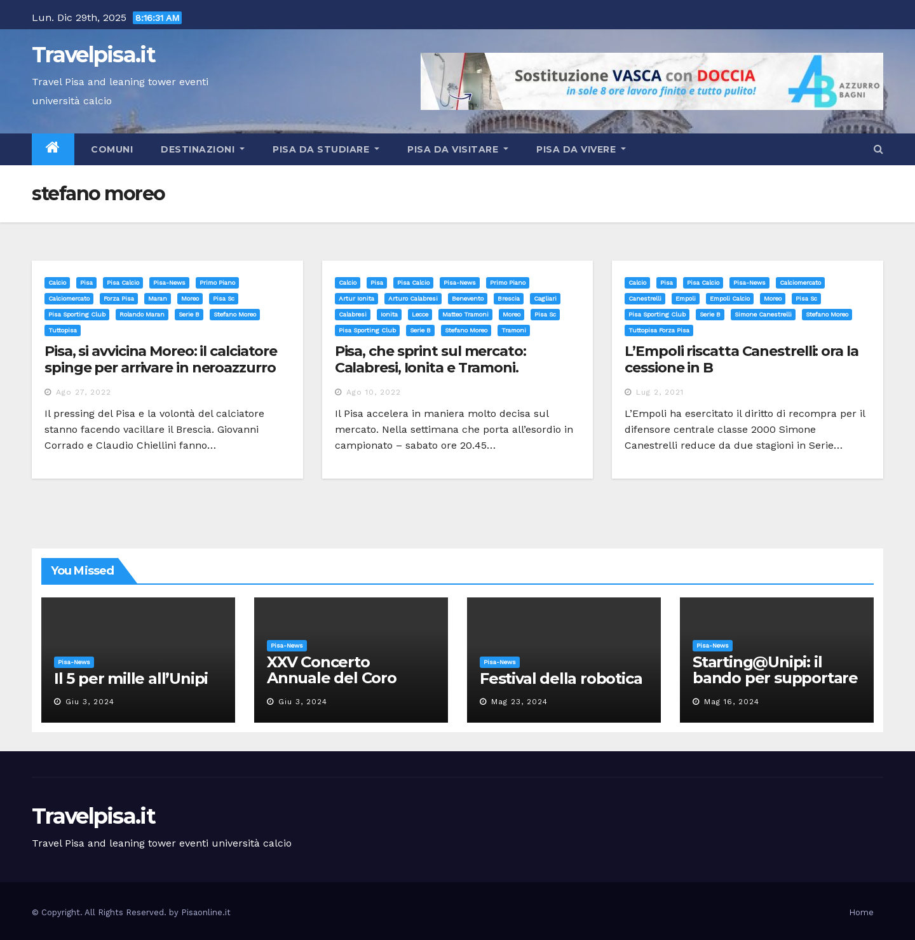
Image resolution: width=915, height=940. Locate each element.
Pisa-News (169, 282)
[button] (878, 149)
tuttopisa (62, 330)
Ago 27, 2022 (83, 392)
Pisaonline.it (206, 912)
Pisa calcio (123, 282)
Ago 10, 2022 (373, 392)
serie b (189, 314)
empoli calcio (730, 298)
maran (157, 298)
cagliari (545, 298)
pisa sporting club (76, 314)
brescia (509, 298)
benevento (468, 298)
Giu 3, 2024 (89, 701)
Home (861, 912)
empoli (685, 298)
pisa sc (223, 298)
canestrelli (644, 298)
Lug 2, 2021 (660, 392)
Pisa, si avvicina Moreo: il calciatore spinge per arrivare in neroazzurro (160, 359)
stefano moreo (235, 314)
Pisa (86, 282)
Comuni (110, 149)
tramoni (513, 330)
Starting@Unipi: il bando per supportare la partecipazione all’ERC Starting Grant (775, 686)
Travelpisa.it (93, 54)
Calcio (57, 282)
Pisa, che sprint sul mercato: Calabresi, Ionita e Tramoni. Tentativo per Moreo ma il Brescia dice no (449, 376)
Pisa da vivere (581, 149)
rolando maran (142, 314)
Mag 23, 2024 (519, 701)
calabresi (353, 314)
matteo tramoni (465, 314)
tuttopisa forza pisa (658, 330)
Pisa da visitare (457, 149)
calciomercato (69, 298)
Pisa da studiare (326, 149)
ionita (389, 314)
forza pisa (119, 298)
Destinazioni (203, 149)
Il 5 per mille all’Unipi (131, 678)
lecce (420, 314)
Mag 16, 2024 (731, 701)
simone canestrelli (763, 314)
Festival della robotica (561, 678)
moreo (190, 298)
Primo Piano (217, 282)
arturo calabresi (413, 298)
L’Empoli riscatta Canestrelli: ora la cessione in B (741, 359)
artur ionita (356, 298)
